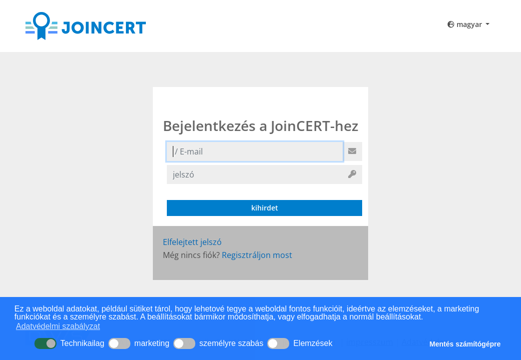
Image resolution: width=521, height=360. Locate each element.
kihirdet (264, 207)
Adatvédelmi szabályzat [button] (58, 326)
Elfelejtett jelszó (192, 242)
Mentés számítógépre (465, 344)
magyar (466, 24)
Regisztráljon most (257, 255)
